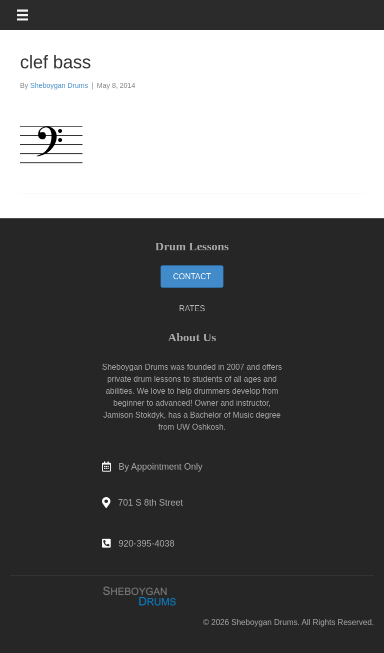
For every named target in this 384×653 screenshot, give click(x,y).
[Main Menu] (29, 14)
